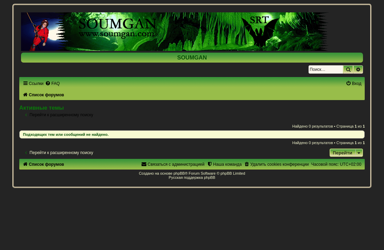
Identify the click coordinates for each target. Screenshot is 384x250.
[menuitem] (52, 83)
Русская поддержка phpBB (192, 177)
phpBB (179, 173)
